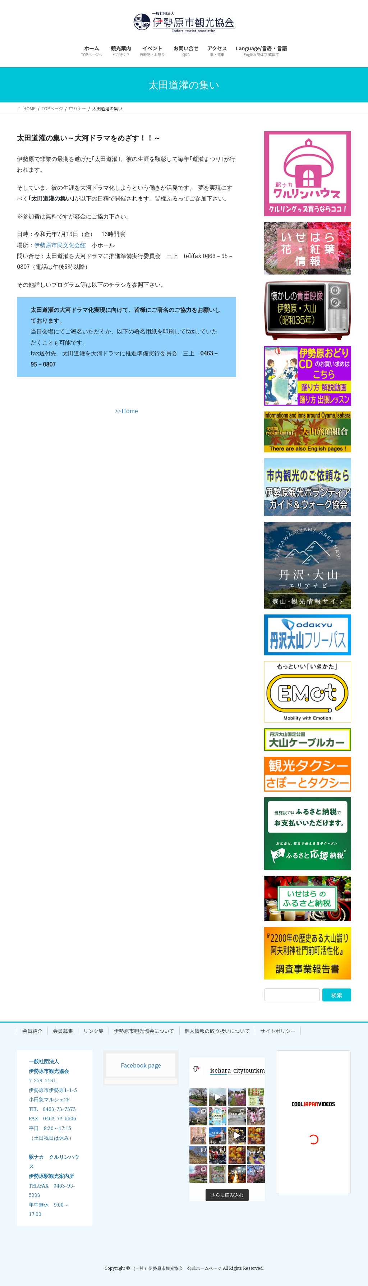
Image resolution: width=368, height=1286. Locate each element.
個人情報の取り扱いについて (217, 1030)
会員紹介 (32, 1030)
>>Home (126, 411)
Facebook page (141, 1065)
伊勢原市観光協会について (144, 1030)
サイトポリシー (277, 1030)
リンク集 (93, 1030)
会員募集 (63, 1030)
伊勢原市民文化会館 (60, 245)
